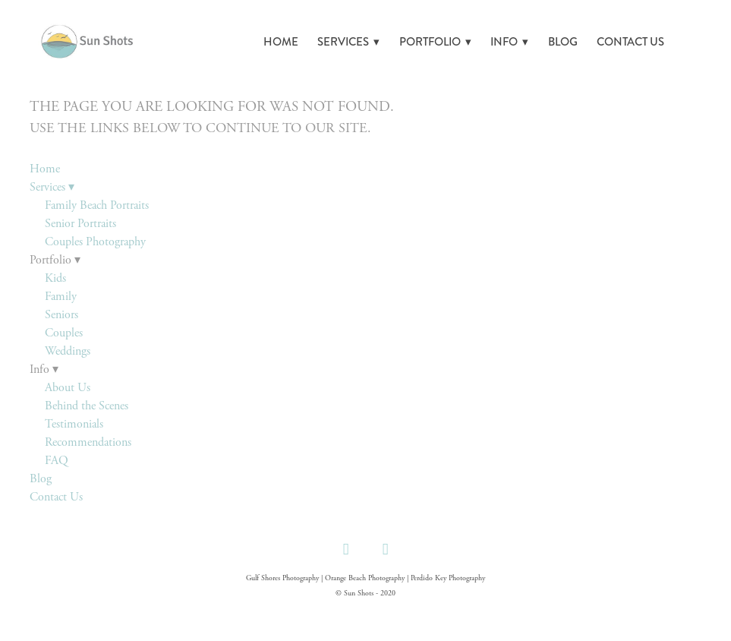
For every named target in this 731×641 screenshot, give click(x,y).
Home (280, 41)
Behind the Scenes (86, 406)
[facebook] (345, 549)
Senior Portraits (80, 224)
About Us (67, 388)
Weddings (67, 351)
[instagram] (385, 549)
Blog (563, 41)
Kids (55, 278)
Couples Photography (95, 242)
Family (61, 297)
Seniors (61, 315)
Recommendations (88, 442)
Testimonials (74, 424)
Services (348, 41)
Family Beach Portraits (97, 205)
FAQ (56, 461)
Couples (64, 333)
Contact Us (630, 41)
